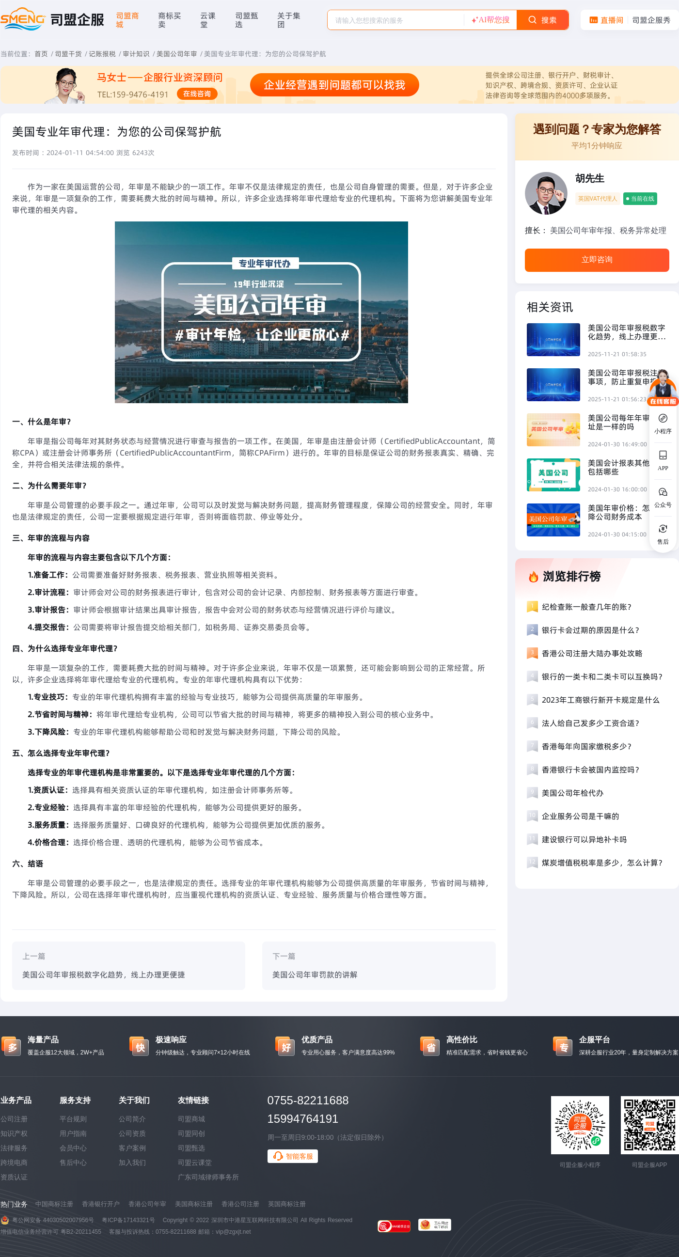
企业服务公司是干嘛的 (580, 816)
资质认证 (14, 1177)
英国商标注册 (287, 1204)
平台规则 (73, 1119)
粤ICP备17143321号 (128, 1220)
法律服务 (14, 1148)
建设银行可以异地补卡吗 (584, 839)
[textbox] (395, 20)
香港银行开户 (101, 1204)
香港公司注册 (240, 1204)
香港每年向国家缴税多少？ (588, 746)
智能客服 (292, 1156)
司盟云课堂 (195, 1162)
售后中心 (73, 1162)
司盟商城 (191, 1119)
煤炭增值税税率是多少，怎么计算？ (604, 862)
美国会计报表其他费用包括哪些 (626, 467)
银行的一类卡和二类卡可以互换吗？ (604, 676)
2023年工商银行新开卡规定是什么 (601, 699)
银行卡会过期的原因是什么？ (592, 630)
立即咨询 (597, 259)
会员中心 (73, 1148)
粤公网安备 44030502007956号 (53, 1220)
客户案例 (132, 1148)
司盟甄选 (191, 1148)
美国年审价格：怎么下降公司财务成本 (626, 512)
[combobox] (396, 20)
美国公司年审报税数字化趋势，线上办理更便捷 (103, 974)
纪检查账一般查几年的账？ (588, 606)
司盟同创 (191, 1133)
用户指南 (73, 1133)
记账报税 (102, 53)
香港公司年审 (147, 1204)
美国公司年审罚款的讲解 (315, 974)
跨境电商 (14, 1162)
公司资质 (132, 1133)
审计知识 (136, 53)
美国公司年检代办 (573, 792)
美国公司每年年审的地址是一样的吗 (626, 422)
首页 (41, 53)
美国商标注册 (194, 1204)
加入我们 (132, 1162)
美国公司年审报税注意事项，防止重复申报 (626, 377)
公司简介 (132, 1119)
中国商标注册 (54, 1204)
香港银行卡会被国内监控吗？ (592, 769)
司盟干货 (68, 53)
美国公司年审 (177, 53)
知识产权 (14, 1133)
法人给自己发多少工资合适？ (592, 723)
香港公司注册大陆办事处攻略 (592, 653)
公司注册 (14, 1119)
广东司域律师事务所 (208, 1177)
